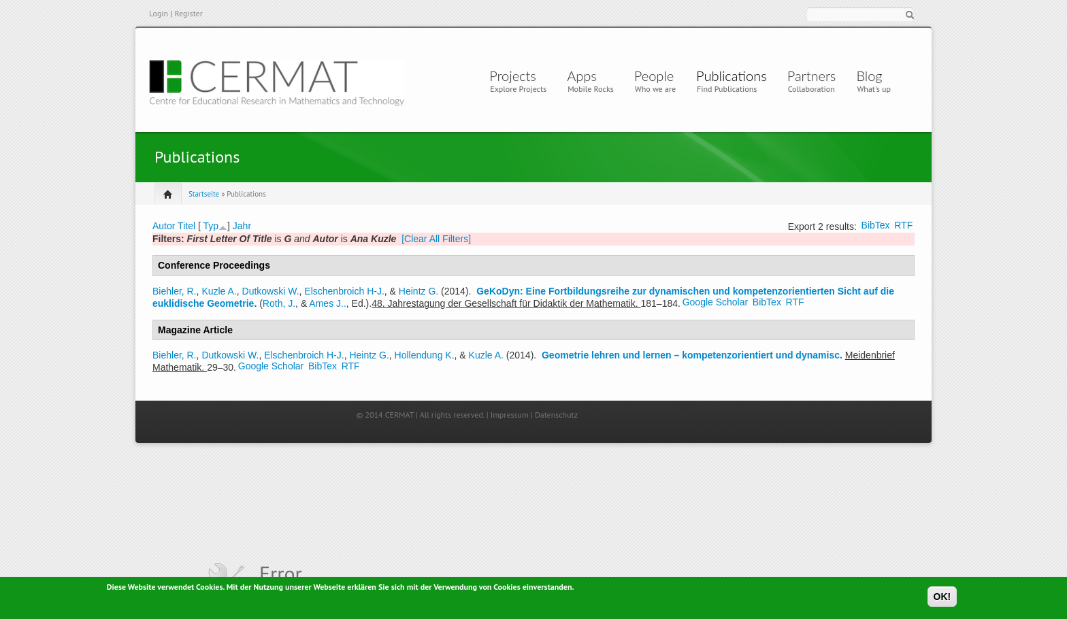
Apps (585, 75)
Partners (811, 75)
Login (158, 13)
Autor (163, 225)
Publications (731, 75)
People (654, 75)
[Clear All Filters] (436, 238)
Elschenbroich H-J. (344, 291)
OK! (942, 599)
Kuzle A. (218, 291)
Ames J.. (327, 303)
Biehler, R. (174, 291)
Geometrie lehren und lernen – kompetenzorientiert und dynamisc (691, 355)
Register (188, 13)
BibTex (875, 225)
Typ (210, 225)
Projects (512, 75)
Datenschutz (556, 414)
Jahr (242, 225)
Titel (186, 225)
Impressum (510, 414)
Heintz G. (418, 291)
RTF (903, 225)
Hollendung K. (425, 355)
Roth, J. (279, 303)
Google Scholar (716, 302)
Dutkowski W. (270, 291)
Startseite (203, 194)
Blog (869, 75)
